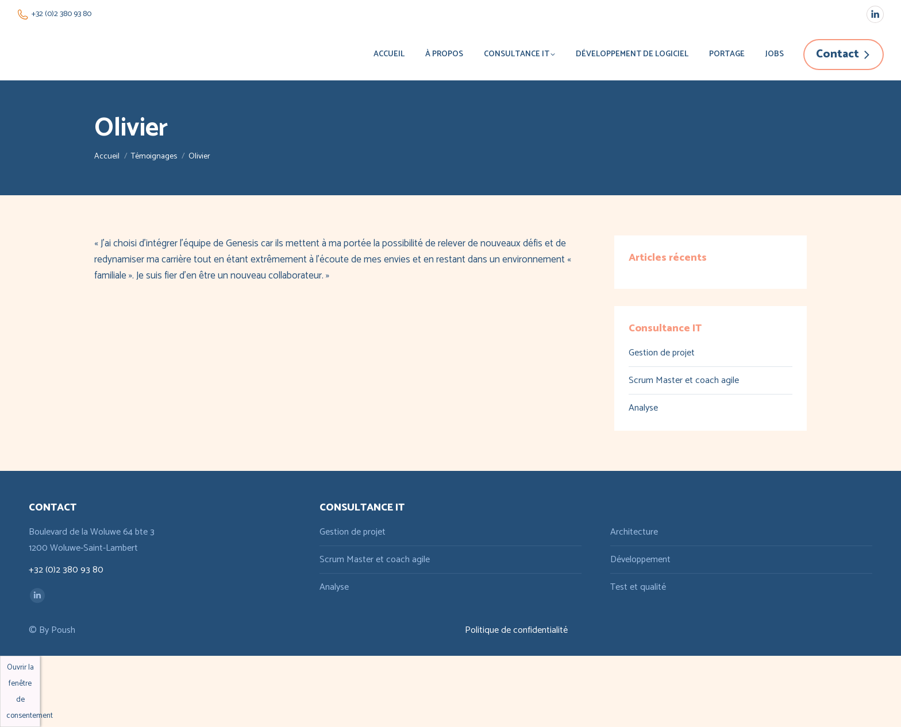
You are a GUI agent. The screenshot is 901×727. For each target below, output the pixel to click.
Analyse (643, 408)
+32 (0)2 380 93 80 (54, 14)
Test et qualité (638, 587)
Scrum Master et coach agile (684, 380)
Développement (640, 559)
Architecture (634, 532)
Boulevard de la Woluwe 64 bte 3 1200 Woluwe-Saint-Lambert (92, 540)
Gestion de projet (662, 353)
